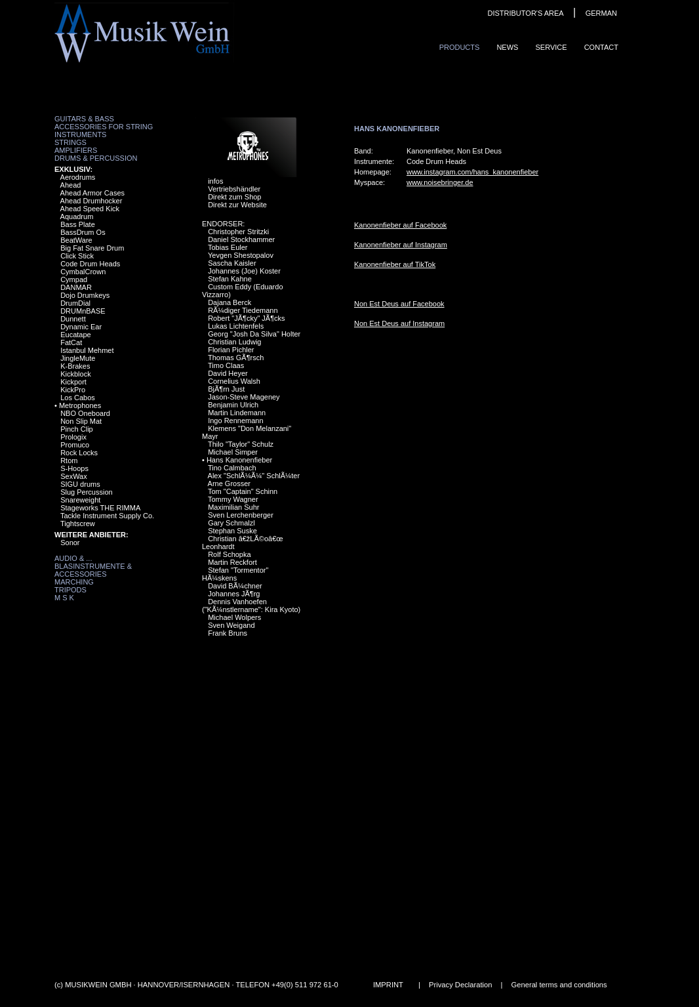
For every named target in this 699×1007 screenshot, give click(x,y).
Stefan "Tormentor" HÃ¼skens (235, 574)
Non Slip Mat (81, 421)
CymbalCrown (83, 272)
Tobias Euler (228, 247)
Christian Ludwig (234, 342)
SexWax (73, 476)
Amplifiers (75, 150)
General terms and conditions (559, 985)
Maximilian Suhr (233, 507)
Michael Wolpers (234, 617)
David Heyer (228, 373)
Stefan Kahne (230, 279)
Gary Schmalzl (231, 523)
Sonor (69, 542)
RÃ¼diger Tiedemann (242, 310)
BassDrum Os (82, 232)
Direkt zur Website (237, 205)
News (507, 47)
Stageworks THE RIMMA (100, 508)
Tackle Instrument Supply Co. (107, 516)
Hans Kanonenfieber (239, 460)
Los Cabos (77, 397)
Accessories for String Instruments (103, 130)
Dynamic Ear (81, 327)
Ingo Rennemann (235, 420)
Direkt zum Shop (234, 197)
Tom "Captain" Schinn (242, 491)
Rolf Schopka (229, 554)
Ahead (70, 185)
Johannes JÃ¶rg (234, 594)
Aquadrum (77, 216)
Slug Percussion (86, 492)
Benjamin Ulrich (233, 405)
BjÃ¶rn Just (226, 389)
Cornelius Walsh (234, 381)
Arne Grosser (229, 483)
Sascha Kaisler (232, 263)
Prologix (73, 437)
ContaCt (601, 47)
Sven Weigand (231, 625)
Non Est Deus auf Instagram (399, 323)
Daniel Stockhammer (241, 239)
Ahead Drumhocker (91, 201)
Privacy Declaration (460, 985)
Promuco (74, 445)
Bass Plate (77, 224)
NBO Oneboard (85, 413)
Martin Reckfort (232, 562)
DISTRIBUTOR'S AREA (525, 13)
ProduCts (459, 47)
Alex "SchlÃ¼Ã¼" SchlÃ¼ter (254, 476)
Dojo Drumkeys (85, 295)
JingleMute (77, 358)
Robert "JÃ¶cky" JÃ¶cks (246, 318)
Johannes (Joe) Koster (244, 271)
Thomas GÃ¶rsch (236, 357)
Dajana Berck (229, 302)
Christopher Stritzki (238, 232)
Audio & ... (73, 558)
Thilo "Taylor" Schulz (240, 444)
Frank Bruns (227, 633)
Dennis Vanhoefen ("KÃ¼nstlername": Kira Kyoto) (251, 605)
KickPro (72, 390)
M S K (64, 598)
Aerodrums (78, 177)
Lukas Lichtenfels (236, 326)
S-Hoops (74, 468)
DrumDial (75, 303)
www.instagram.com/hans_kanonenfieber (472, 172)
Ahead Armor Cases (92, 193)
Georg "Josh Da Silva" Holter (254, 334)
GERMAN (601, 13)
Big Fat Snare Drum (92, 248)
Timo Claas (226, 365)
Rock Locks (79, 453)
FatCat (71, 342)
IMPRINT (388, 985)
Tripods (70, 590)
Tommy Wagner (233, 499)
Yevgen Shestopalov (240, 255)
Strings (70, 142)
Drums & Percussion (96, 158)
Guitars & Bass (84, 119)
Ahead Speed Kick (90, 209)
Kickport (73, 382)
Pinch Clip (76, 429)
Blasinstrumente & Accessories (93, 570)
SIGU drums (80, 484)
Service (551, 47)
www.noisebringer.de (440, 182)
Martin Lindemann (237, 413)
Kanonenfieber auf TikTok (394, 264)
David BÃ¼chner (235, 586)
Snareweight (80, 500)
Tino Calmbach (232, 468)
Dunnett (73, 319)
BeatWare (76, 240)
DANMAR (76, 287)
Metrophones (80, 405)
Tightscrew (77, 523)
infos (215, 181)
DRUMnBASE (82, 311)
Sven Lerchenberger (240, 515)
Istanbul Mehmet (86, 350)
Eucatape (75, 335)
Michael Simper (233, 452)
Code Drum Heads (90, 264)
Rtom (68, 460)
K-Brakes (75, 366)
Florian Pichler (231, 350)
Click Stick (77, 256)
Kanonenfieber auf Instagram (400, 245)
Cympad (73, 279)
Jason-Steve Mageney (243, 397)
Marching (74, 582)
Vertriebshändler (234, 189)
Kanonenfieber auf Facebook (400, 225)
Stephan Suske (232, 531)
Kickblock (75, 374)
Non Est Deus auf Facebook (399, 304)
